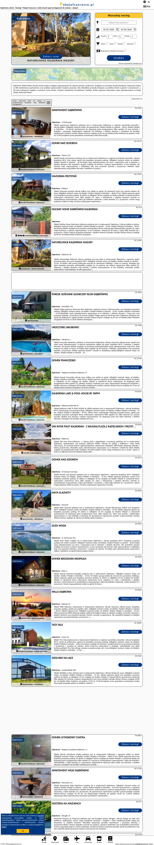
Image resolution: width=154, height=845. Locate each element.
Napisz (151, 844)
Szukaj (119, 58)
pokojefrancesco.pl (77, 4)
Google (41, 815)
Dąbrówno (17, 112)
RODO (4, 827)
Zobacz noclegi (130, 116)
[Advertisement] (77, 711)
